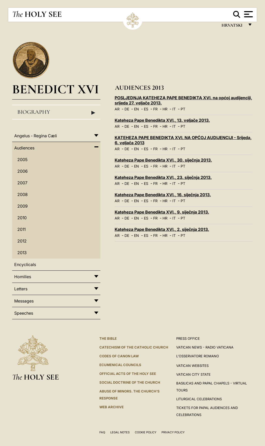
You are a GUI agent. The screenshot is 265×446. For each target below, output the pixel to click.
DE (126, 109)
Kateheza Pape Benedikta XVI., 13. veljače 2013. (162, 120)
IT (174, 109)
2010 (22, 217)
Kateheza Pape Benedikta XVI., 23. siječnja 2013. (163, 177)
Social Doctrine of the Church (129, 382)
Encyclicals (25, 264)
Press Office (188, 338)
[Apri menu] (248, 14)
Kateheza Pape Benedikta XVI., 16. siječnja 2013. (163, 194)
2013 (22, 252)
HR (165, 109)
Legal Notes (120, 432)
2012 (22, 241)
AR (117, 109)
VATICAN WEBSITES (192, 366)
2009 (22, 206)
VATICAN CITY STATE (193, 374)
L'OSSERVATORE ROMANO (197, 356)
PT (183, 109)
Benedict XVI (55, 89)
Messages (24, 301)
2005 (22, 159)
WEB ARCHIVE (111, 407)
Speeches (23, 313)
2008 (22, 194)
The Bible (108, 338)
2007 (22, 182)
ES (146, 109)
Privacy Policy (173, 432)
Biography (56, 112)
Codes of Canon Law (119, 356)
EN (136, 109)
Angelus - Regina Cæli (35, 135)
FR (155, 109)
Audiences (24, 147)
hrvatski (233, 26)
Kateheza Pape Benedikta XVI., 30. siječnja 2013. (163, 160)
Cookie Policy (145, 432)
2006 (22, 171)
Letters (20, 288)
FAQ (102, 432)
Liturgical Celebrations (199, 399)
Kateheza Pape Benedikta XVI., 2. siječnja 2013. (162, 229)
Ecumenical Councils (120, 365)
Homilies (22, 276)
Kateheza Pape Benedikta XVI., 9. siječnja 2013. (162, 212)
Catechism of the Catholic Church (133, 347)
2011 (21, 229)
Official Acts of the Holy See (127, 374)
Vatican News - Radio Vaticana (204, 347)
